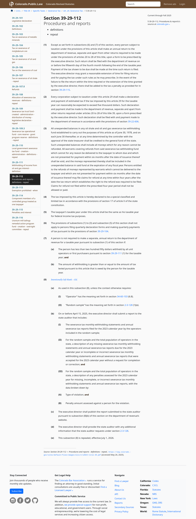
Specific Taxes (39, 11)
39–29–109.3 (25, 134)
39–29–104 (21, 48)
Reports (119, 502)
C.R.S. (18, 11)
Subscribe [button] (17, 491)
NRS (154, 494)
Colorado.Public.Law (29, 4)
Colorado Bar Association (72, 480)
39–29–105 (24, 59)
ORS (160, 502)
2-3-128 (129, 305)
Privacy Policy (121, 511)
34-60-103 (122, 296)
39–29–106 (24, 69)
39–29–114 (24, 200)
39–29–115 (21, 211)
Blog (117, 485)
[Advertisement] (165, 72)
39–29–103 (24, 37)
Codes (155, 480)
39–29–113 (25, 189)
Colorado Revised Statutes (60, 4)
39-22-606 (133, 121)
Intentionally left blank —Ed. (64, 279)
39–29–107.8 (18, 88)
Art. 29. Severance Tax (73, 11)
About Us (119, 489)
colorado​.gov (163, 24)
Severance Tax (54, 11)
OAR (154, 502)
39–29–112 (23, 179)
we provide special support (78, 504)
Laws (154, 498)
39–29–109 (23, 116)
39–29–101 (22, 19)
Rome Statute (159, 511)
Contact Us (120, 498)
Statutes (156, 489)
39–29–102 (17, 27)
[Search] (143, 4)
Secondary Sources (124, 507)
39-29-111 (116, 253)
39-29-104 (103, 231)
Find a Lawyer (122, 481)
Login (182, 4)
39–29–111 (24, 166)
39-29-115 (64, 89)
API (116, 494)
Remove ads (170, 4)
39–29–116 (23, 223)
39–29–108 (24, 99)
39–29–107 (24, 78)
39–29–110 (24, 151)
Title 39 (27, 11)
